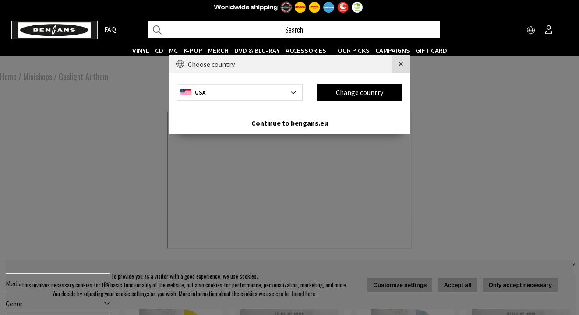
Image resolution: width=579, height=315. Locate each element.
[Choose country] (531, 30)
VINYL (140, 50)
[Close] (401, 64)
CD (159, 50)
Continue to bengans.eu (289, 122)
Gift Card (431, 50)
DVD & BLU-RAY (257, 50)
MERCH (218, 50)
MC (173, 50)
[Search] (294, 29)
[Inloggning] (549, 30)
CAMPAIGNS (392, 50)
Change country (359, 92)
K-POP (193, 50)
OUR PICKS (354, 50)
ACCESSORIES (306, 50)
